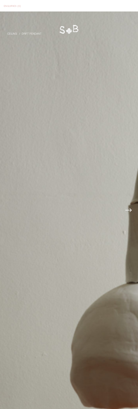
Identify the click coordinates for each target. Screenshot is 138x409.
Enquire (120, 404)
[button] (134, 195)
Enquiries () (12, 6)
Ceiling (12, 33)
